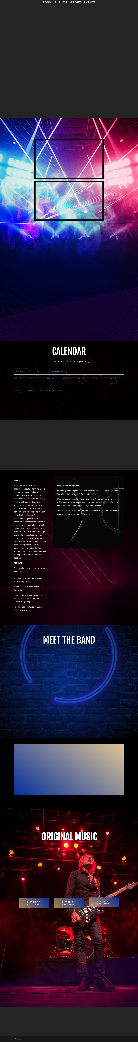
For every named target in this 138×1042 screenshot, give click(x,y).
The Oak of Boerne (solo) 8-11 (83, 382)
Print (49, 371)
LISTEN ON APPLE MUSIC (68, 903)
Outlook (53, 390)
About (75, 2)
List (40, 371)
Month (56, 372)
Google (36, 390)
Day (65, 372)
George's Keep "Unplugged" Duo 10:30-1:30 (115, 382)
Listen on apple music (34, 903)
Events (90, 2)
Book (46, 2)
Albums (60, 2)
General (19, 392)
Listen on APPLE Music (103, 902)
